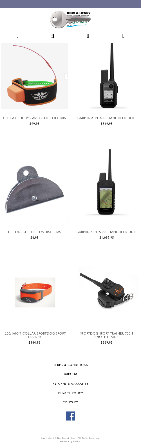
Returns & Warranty (70, 383)
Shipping (70, 374)
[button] (17, 38)
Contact (70, 402)
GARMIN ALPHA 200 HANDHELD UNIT (106, 231)
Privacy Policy (70, 393)
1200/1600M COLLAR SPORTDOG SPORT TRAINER (34, 335)
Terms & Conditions (70, 365)
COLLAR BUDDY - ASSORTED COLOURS (34, 118)
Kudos (77, 441)
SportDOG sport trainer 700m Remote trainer (106, 335)
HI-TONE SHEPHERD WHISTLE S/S (34, 231)
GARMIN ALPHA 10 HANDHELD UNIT (106, 118)
